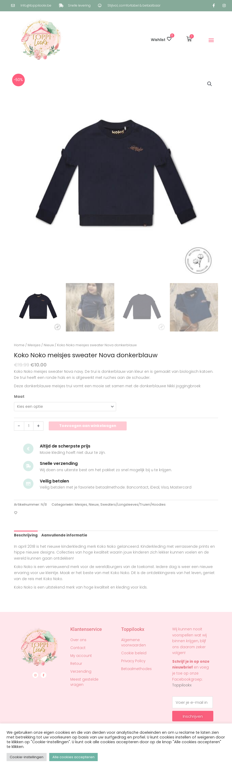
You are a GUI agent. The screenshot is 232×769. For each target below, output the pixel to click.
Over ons (78, 639)
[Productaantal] (28, 426)
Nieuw (49, 345)
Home (19, 345)
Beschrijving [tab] (26, 535)
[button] (211, 40)
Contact (78, 647)
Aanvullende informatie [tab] (64, 535)
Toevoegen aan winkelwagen (87, 425)
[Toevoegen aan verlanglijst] (16, 513)
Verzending (80, 671)
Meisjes (34, 345)
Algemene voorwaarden (133, 642)
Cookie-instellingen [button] (26, 757)
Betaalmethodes (136, 668)
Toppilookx (181, 685)
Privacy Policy (133, 661)
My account (81, 655)
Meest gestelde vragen (84, 682)
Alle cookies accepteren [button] (73, 757)
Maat (19, 396)
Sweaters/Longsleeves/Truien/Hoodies (133, 504)
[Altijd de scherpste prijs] (28, 449)
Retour (76, 663)
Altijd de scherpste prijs (65, 446)
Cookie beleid (133, 653)
